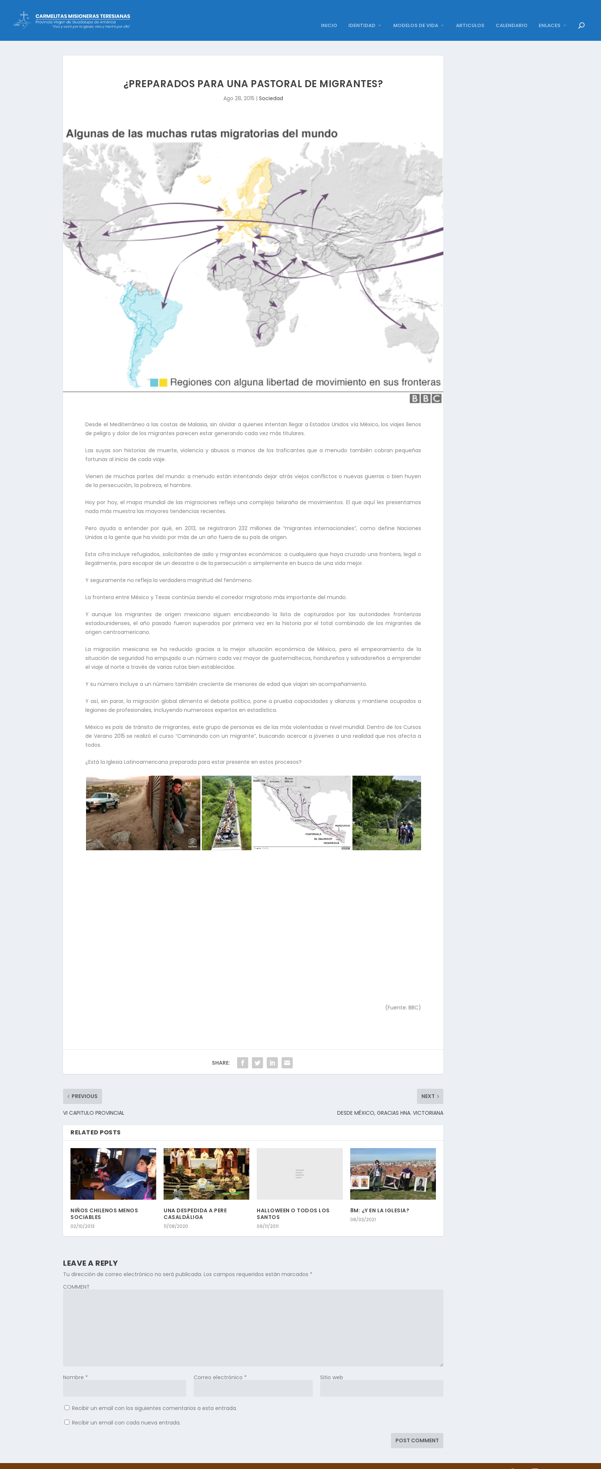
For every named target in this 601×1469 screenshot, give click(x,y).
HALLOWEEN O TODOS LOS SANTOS (293, 1203)
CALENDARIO (512, 14)
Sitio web (331, 1366)
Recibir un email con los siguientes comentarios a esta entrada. (154, 1397)
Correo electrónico (220, 1366)
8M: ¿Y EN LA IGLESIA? (380, 1199)
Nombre (75, 1366)
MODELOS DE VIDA (415, 14)
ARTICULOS (470, 14)
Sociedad (271, 87)
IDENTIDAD (361, 14)
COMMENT (76, 1275)
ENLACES (550, 14)
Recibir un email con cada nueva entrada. (126, 1411)
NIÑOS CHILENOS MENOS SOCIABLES (104, 1203)
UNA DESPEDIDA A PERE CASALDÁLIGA (195, 1203)
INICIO (329, 14)
